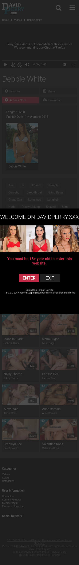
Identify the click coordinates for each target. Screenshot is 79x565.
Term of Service (45, 290)
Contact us (31, 290)
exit (50, 278)
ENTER (29, 278)
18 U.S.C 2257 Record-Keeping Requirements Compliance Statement (39, 292)
